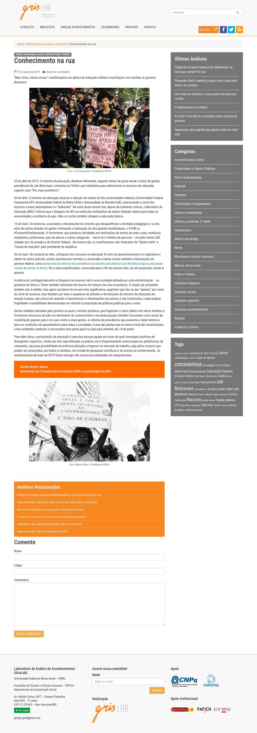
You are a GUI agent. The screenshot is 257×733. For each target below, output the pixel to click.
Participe (131, 27)
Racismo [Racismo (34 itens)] (194, 399)
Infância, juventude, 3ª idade (192, 221)
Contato (150, 27)
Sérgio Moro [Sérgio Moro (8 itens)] (185, 405)
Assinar (157, 690)
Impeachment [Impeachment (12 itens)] (208, 382)
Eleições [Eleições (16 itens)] (227, 371)
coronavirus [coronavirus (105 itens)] (188, 364)
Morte (178, 248)
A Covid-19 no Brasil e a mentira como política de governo (51, 517)
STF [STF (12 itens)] (177, 405)
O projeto (27, 27)
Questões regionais (187, 301)
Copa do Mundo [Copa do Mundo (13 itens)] (206, 358)
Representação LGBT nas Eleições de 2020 (42, 531)
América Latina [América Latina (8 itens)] (181, 353)
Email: (96, 675)
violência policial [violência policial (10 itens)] (193, 409)
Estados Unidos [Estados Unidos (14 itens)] (184, 376)
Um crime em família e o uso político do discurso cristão (50, 509)
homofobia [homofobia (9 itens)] (194, 382)
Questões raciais (185, 292)
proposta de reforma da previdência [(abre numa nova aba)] (67, 264)
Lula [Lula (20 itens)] (236, 389)
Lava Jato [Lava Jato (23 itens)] (225, 389)
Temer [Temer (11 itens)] (217, 405)
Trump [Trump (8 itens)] (224, 405)
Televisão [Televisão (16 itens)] (207, 405)
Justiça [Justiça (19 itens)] (212, 389)
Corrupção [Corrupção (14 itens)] (209, 365)
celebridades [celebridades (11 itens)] (182, 357)
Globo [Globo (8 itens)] (230, 376)
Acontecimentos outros (189, 160)
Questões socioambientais (191, 309)
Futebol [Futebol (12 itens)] (222, 376)
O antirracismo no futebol (191, 107)
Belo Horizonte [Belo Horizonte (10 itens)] (211, 353)
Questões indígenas (187, 283)
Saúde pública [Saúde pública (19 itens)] (225, 400)
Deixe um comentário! (58, 72)
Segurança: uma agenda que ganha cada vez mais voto (49, 524)
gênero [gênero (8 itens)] (178, 382)
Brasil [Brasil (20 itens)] (224, 353)
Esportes (180, 195)
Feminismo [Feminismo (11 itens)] (211, 376)
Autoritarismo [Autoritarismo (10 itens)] (196, 353)
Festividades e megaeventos (193, 204)
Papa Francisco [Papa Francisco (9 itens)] (220, 394)
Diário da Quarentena (188, 177)
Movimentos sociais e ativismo (46, 44)
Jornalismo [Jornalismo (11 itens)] (200, 389)
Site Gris (209, 29)
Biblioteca (47, 27)
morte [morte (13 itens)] (208, 394)
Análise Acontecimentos (77, 27)
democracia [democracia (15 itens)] (182, 371)
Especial (180, 186)
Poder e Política (62, 54)
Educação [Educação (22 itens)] (214, 371)
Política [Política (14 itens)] (233, 394)
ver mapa (22, 710)
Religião (180, 318)
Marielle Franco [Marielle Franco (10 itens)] (197, 394)
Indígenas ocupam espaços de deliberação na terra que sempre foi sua (59, 495)
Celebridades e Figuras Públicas (195, 169)
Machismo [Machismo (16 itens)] (181, 394)
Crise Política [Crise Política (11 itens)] (223, 365)
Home (21, 44)
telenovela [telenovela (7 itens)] (196, 405)
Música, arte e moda (187, 265)
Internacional (183, 230)
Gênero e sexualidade (188, 213)
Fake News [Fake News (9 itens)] (199, 376)
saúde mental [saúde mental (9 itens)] (208, 400)
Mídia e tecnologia (186, 239)
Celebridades (110, 27)
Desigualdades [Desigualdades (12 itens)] (198, 371)
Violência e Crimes (186, 327)
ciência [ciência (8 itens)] (192, 358)
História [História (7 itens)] (185, 382)
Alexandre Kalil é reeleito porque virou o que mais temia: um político (57, 502)
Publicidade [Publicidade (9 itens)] (180, 400)
